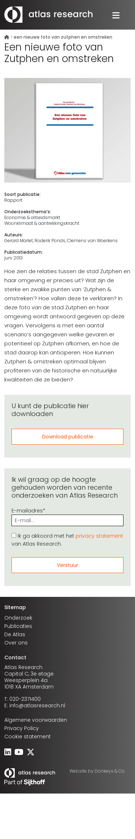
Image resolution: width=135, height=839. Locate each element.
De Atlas (14, 634)
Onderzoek (18, 617)
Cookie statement (27, 736)
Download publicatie (67, 436)
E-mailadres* (67, 515)
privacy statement (99, 535)
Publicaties (18, 626)
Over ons (16, 642)
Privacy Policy (21, 728)
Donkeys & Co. (110, 771)
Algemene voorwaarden (35, 720)
